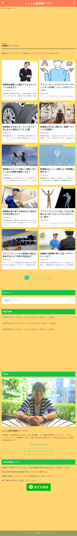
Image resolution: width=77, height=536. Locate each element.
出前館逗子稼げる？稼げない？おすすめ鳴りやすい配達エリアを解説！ (29, 317)
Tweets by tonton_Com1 (38, 444)
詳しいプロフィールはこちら (38, 451)
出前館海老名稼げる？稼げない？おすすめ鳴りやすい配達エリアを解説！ (29, 323)
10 (45, 278)
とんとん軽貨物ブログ (38, 3)
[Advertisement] (38, 25)
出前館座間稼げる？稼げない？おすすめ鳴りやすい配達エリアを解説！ (29, 329)
